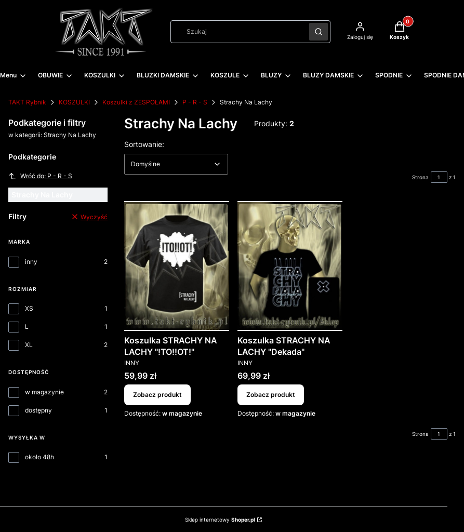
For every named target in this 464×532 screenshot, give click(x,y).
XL (29, 345)
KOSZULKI (74, 102)
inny (31, 261)
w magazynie (44, 392)
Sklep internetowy (220, 519)
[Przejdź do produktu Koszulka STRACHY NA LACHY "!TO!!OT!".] (176, 266)
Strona (420, 177)
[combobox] (236, 31)
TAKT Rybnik (27, 102)
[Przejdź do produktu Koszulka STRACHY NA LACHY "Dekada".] (289, 266)
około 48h (39, 457)
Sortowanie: (144, 144)
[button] (318, 32)
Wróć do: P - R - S (40, 176)
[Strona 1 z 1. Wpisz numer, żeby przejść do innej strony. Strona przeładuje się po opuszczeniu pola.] (439, 177)
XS (29, 308)
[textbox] (176, 164)
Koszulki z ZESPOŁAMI (136, 102)
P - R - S (194, 102)
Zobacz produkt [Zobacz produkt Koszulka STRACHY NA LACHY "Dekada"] (270, 394)
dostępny (38, 410)
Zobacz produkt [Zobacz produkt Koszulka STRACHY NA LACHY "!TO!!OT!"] (157, 394)
